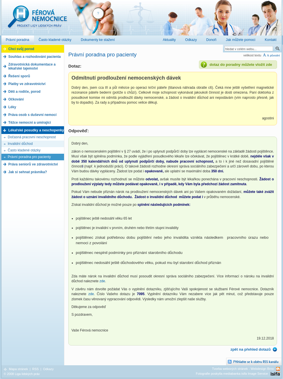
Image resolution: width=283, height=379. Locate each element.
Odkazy (48, 369)
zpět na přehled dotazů (250, 349)
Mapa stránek (18, 369)
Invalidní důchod (20, 144)
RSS (35, 369)
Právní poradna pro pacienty (29, 157)
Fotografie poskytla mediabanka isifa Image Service (232, 373)
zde (102, 281)
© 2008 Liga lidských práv (22, 374)
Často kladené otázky (24, 150)
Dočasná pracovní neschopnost (32, 137)
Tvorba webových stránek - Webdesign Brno (243, 368)
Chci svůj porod (21, 49)
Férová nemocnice (37, 19)
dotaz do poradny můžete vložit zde (241, 64)
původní (275, 55)
